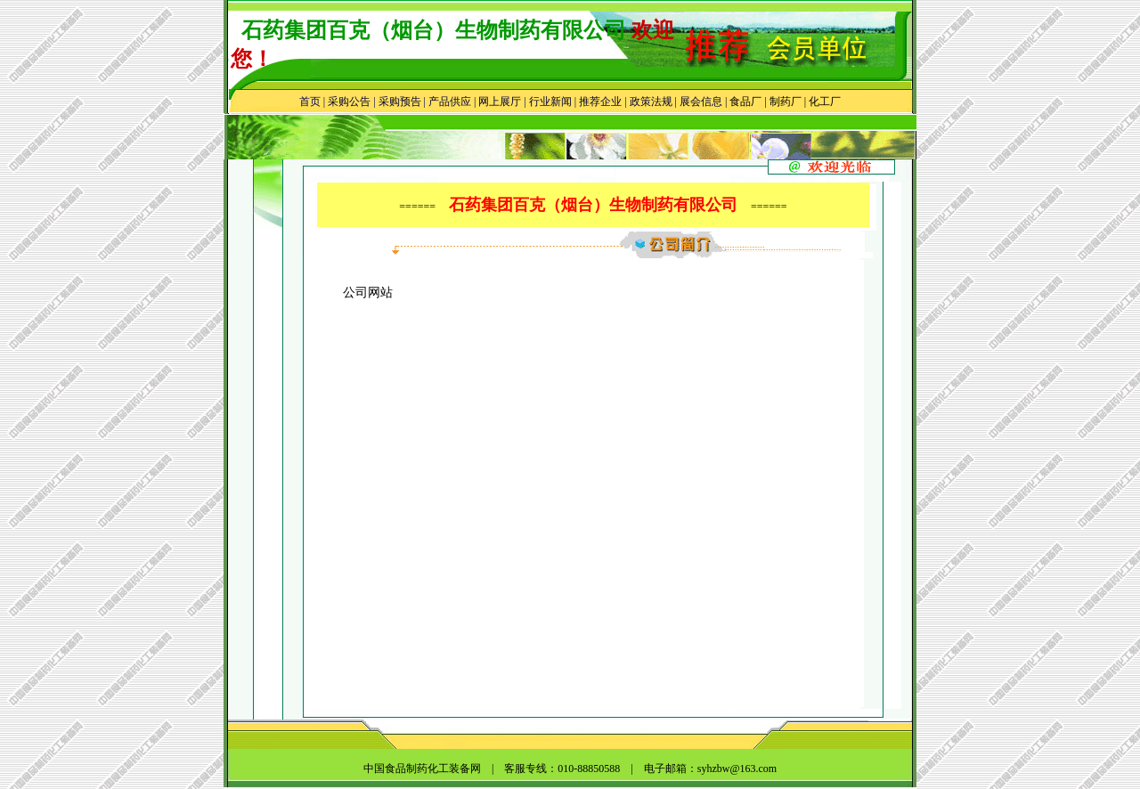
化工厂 (825, 101)
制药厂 (786, 101)
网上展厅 (499, 101)
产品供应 (449, 101)
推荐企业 (600, 101)
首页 (310, 101)
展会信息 (701, 101)
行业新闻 (550, 101)
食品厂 (744, 101)
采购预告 (400, 101)
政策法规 (651, 101)
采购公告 (349, 101)
